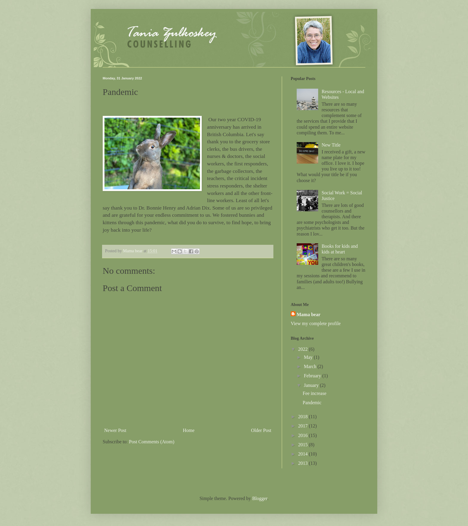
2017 (303, 425)
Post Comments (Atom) (151, 441)
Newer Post (115, 430)
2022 (303, 349)
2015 (303, 444)
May (309, 357)
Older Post (261, 430)
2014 (303, 453)
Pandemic (312, 402)
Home (189, 430)
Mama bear (309, 314)
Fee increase (315, 393)
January (312, 385)
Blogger (259, 498)
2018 (303, 416)
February (313, 375)
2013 (303, 463)
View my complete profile (316, 323)
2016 (303, 435)
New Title (331, 144)
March (311, 366)
